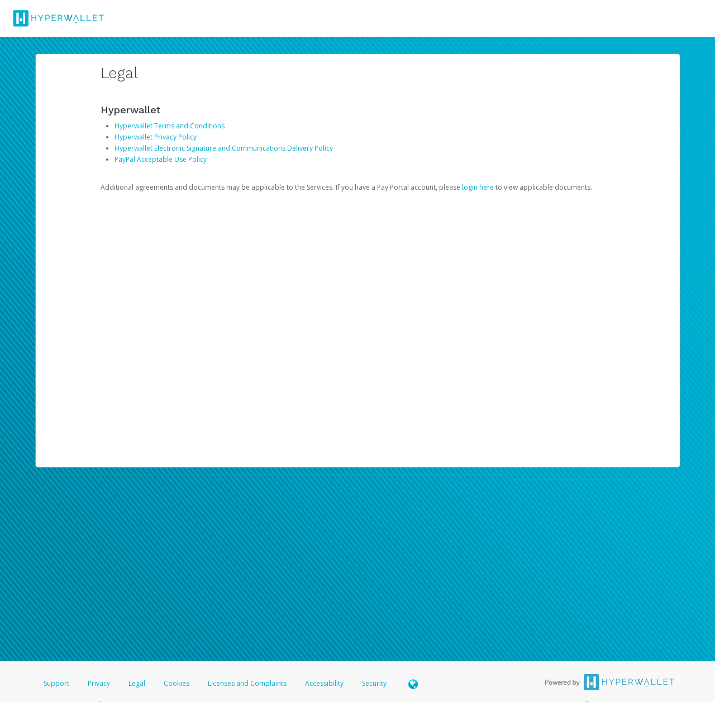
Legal (136, 683)
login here (478, 187)
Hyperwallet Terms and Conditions (170, 126)
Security (374, 683)
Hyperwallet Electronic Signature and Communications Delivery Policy (224, 148)
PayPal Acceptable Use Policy (161, 159)
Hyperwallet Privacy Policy (156, 137)
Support (56, 683)
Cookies (176, 683)
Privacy (99, 683)
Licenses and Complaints (248, 683)
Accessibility (324, 683)
